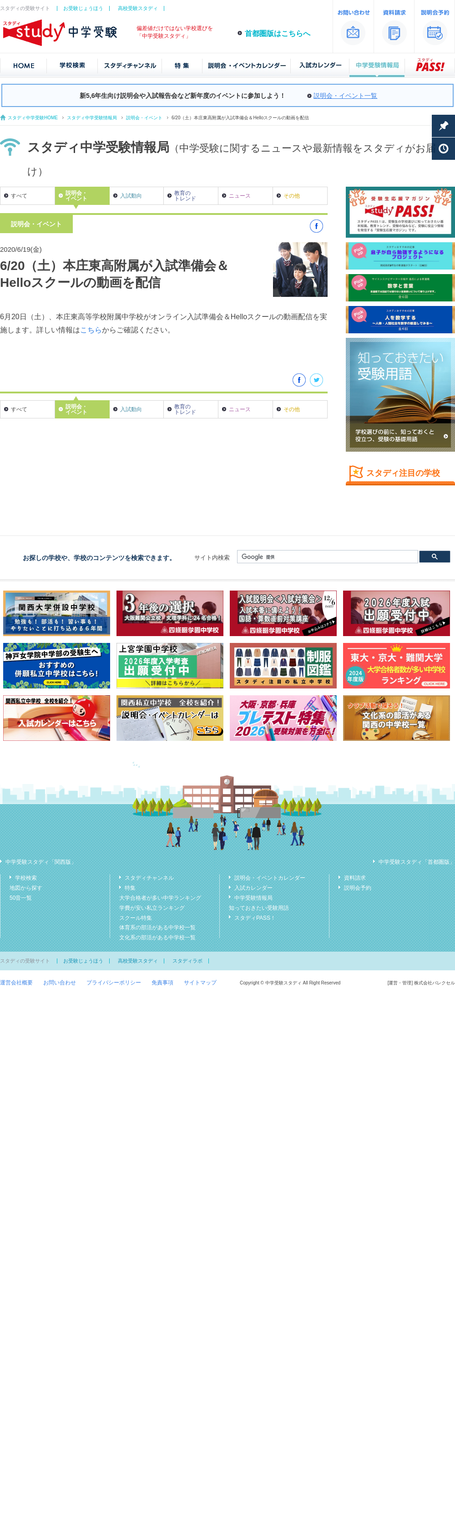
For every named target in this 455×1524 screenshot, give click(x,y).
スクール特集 (135, 918)
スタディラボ (187, 960)
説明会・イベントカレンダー (269, 878)
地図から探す (26, 888)
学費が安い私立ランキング (152, 908)
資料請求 (355, 878)
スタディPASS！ (255, 918)
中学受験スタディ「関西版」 (40, 862)
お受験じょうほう (83, 8)
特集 (130, 888)
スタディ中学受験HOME (33, 117)
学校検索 (26, 878)
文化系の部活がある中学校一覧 (157, 937)
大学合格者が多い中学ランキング (160, 898)
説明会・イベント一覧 (345, 95)
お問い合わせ (59, 982)
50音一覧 (21, 898)
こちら (91, 330)
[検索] (327, 557)
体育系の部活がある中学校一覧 (157, 927)
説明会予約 (357, 888)
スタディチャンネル (149, 878)
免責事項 (162, 982)
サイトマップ (200, 982)
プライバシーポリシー (113, 982)
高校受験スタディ (138, 8)
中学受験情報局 (253, 898)
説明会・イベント (144, 117)
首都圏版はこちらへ (277, 33)
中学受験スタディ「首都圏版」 (417, 862)
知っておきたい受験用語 (259, 908)
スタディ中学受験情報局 (92, 117)
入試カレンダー (253, 888)
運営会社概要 (16, 982)
